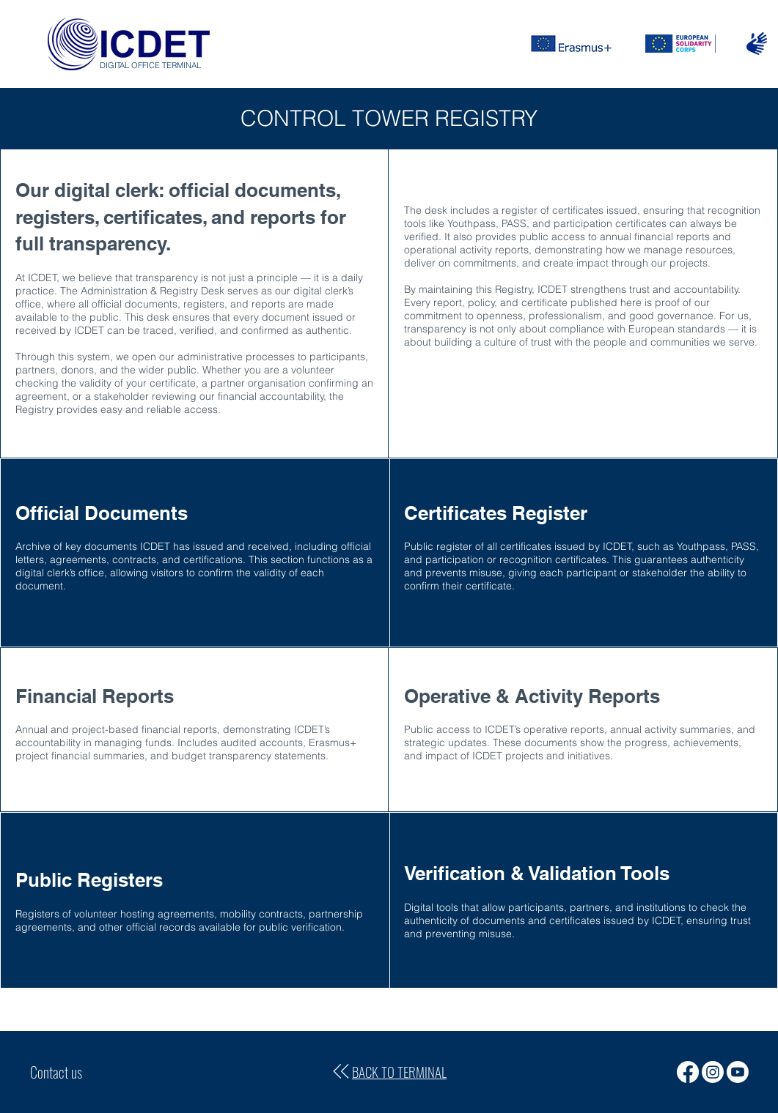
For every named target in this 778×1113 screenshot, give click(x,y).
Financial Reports (94, 696)
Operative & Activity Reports (532, 696)
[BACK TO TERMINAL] (388, 1072)
